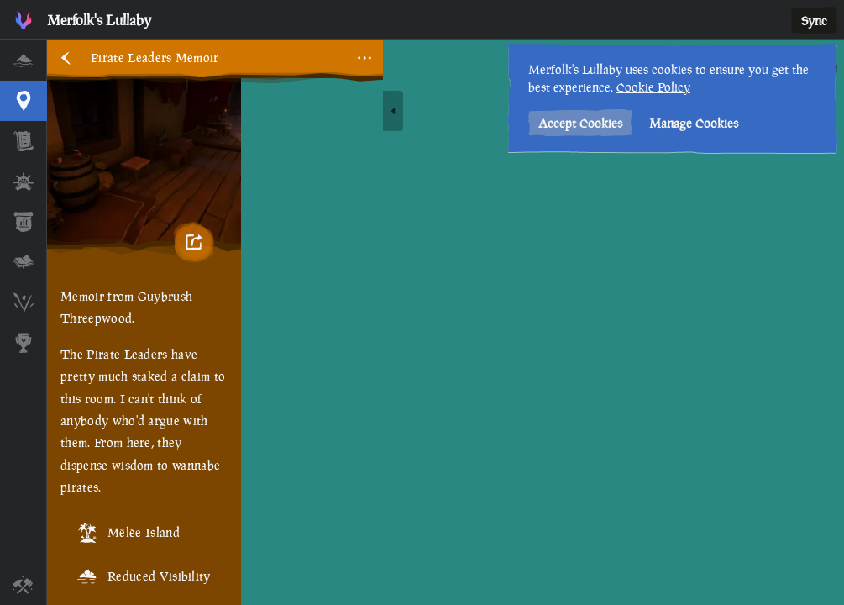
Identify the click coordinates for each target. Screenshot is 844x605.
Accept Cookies (580, 123)
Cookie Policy (653, 87)
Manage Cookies (693, 123)
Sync (814, 20)
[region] (445, 322)
